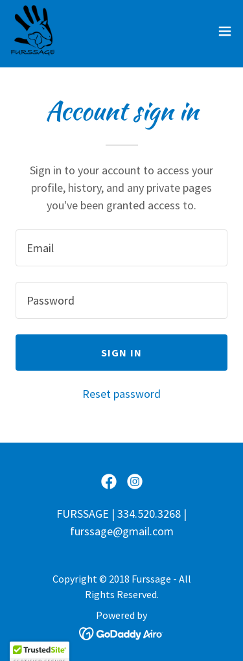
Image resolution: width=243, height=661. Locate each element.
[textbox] (121, 247)
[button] (225, 31)
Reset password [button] (121, 393)
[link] (34, 31)
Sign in (121, 352)
